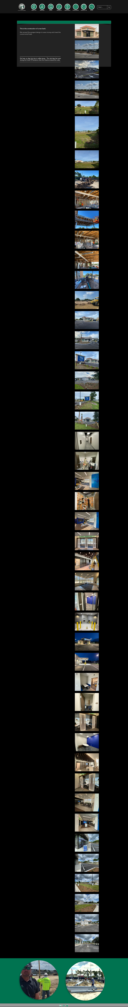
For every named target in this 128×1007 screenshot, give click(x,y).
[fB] (67, 1005)
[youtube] (60, 1005)
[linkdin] (64, 1005)
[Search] (100, 7)
